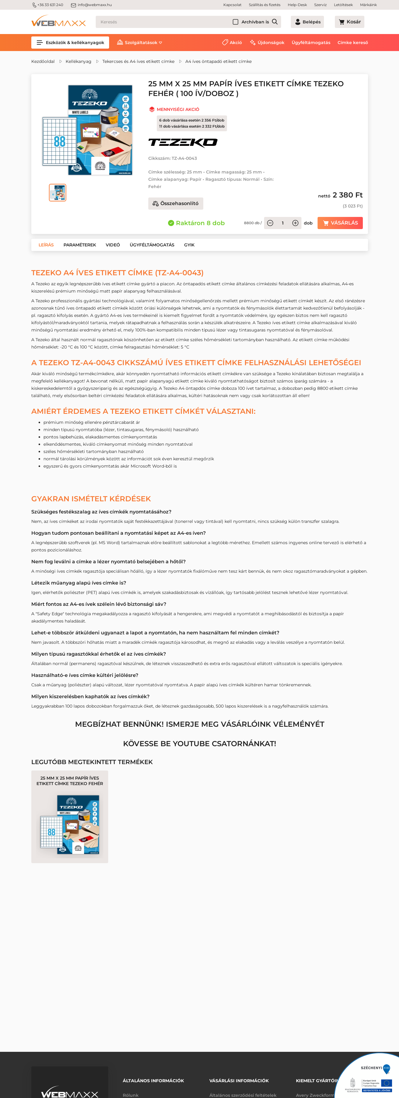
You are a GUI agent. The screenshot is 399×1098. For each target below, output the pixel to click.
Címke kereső (353, 42)
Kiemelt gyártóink (319, 1079)
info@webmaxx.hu (91, 5)
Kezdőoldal (43, 61)
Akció (236, 42)
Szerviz (320, 4)
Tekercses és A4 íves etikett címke (138, 61)
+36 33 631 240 (47, 5)
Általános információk (153, 1079)
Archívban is (276, 22)
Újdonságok (271, 42)
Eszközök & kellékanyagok (70, 42)
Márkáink (368, 4)
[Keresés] (199, 22)
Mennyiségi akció (178, 109)
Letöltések (343, 4)
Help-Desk (297, 4)
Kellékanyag (78, 61)
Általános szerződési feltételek (243, 1091)
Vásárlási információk (239, 1079)
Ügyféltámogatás (311, 42)
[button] (46, 245)
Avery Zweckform (315, 1091)
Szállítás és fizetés (264, 4)
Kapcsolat (232, 4)
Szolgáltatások (141, 42)
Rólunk (131, 1091)
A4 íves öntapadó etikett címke (218, 61)
